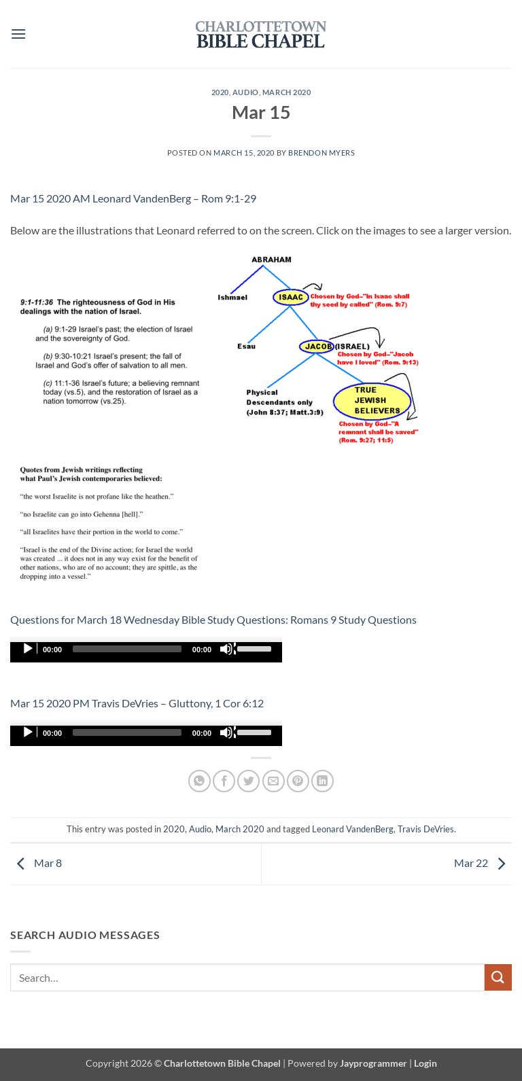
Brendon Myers (321, 152)
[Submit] (498, 977)
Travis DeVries (426, 828)
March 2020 (286, 92)
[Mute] (228, 649)
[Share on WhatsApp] (199, 781)
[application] (146, 652)
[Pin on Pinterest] (298, 781)
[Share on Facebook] (224, 781)
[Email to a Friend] (273, 781)
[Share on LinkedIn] (322, 781)
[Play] (29, 649)
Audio (245, 92)
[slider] (127, 648)
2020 (220, 92)
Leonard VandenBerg (353, 828)
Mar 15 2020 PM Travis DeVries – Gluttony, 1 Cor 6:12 (137, 702)
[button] (18, 33)
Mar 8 (36, 862)
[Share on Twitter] (248, 781)
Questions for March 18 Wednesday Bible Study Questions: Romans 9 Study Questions (213, 619)
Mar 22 (483, 862)
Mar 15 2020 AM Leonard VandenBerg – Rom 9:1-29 (133, 198)
